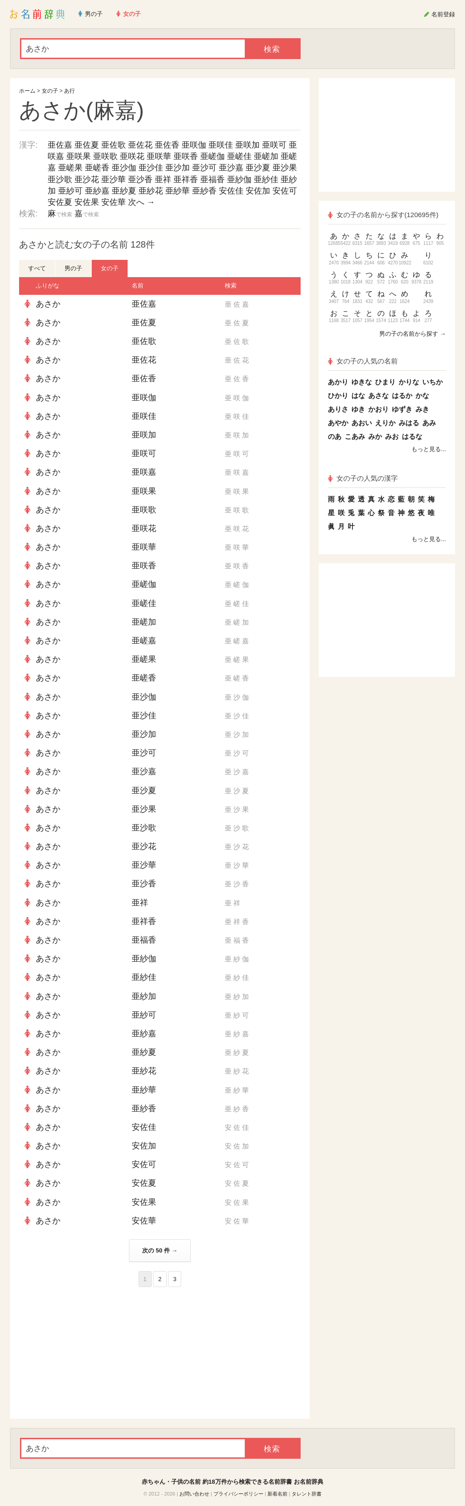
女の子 (50, 91)
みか (375, 436)
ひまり (385, 382)
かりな (409, 382)
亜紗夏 (124, 190)
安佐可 (284, 190)
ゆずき (402, 409)
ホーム (27, 91)
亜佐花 (140, 144)
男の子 (73, 268)
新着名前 (277, 1493)
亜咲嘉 (144, 472)
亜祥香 (185, 179)
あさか (48, 303)
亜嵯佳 (239, 156)
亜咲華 (159, 156)
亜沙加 (177, 167)
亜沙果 (284, 167)
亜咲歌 (105, 156)
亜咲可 (274, 144)
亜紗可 (70, 190)
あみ (429, 423)
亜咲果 (78, 156)
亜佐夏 (86, 144)
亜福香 (212, 179)
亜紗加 (144, 996)
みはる (409, 423)
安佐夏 (60, 202)
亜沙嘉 (231, 167)
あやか (338, 423)
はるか (402, 395)
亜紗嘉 (97, 190)
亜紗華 (177, 190)
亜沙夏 (258, 167)
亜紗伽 (239, 179)
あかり (338, 382)
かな (422, 395)
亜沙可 (204, 167)
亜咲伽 (194, 144)
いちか (432, 382)
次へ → (141, 202)
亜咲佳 (220, 144)
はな (358, 395)
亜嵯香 (97, 167)
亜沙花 (86, 179)
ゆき (358, 409)
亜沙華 (113, 179)
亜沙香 (140, 179)
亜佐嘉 (60, 144)
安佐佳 (231, 190)
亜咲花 (132, 156)
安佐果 (86, 202)
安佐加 (258, 190)
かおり (378, 409)
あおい (361, 423)
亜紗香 (204, 190)
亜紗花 (151, 190)
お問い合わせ (194, 1493)
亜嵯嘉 (144, 640)
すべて (37, 268)
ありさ (338, 409)
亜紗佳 (266, 179)
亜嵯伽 (212, 156)
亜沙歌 (60, 179)
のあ (334, 436)
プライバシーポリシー (238, 1493)
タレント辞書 (307, 1493)
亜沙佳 (151, 167)
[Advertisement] (87, 1353)
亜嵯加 (266, 156)
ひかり (338, 395)
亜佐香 (167, 144)
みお (392, 436)
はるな (412, 436)
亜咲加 (247, 144)
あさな (378, 395)
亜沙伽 (124, 167)
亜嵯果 (70, 167)
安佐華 (113, 202)
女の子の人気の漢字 (363, 478)
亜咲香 (185, 156)
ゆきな (361, 382)
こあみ (355, 436)
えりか (385, 423)
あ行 (69, 91)
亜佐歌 (113, 144)
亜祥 (163, 179)
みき (422, 409)
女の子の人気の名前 (363, 361)
